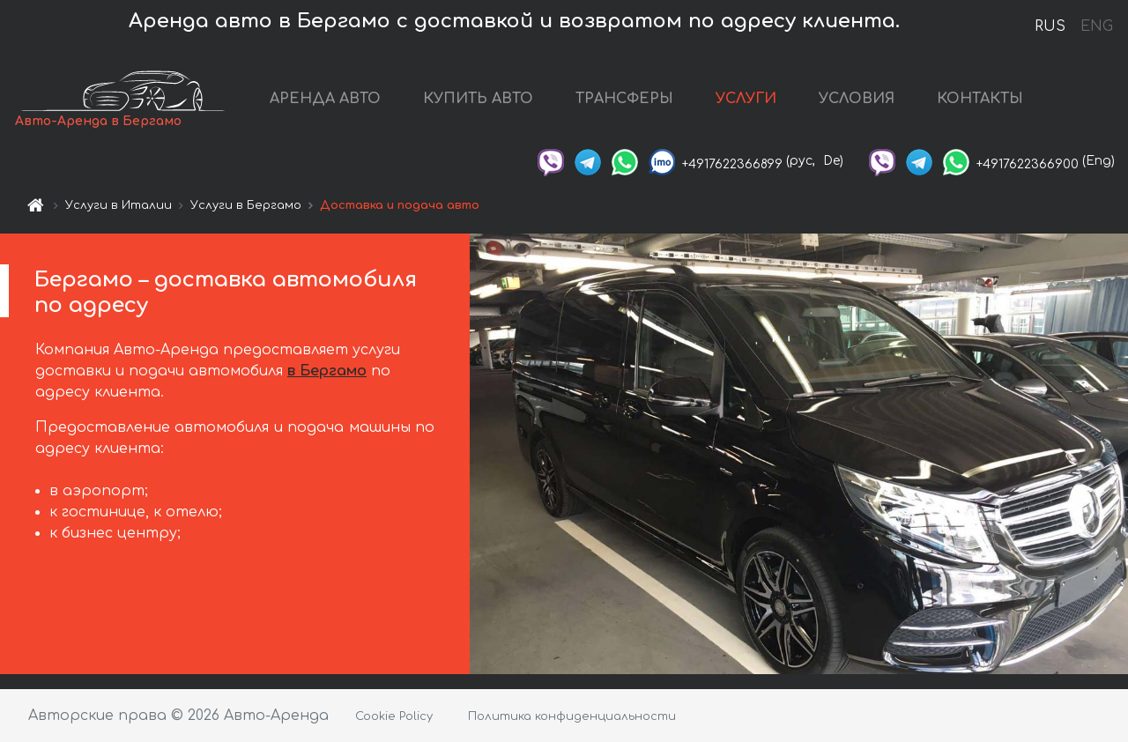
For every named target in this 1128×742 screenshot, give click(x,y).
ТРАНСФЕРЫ (624, 99)
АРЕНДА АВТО (325, 99)
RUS (1050, 26)
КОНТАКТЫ (980, 99)
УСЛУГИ (746, 99)
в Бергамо (327, 371)
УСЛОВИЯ (856, 99)
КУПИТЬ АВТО (478, 99)
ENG (1096, 26)
